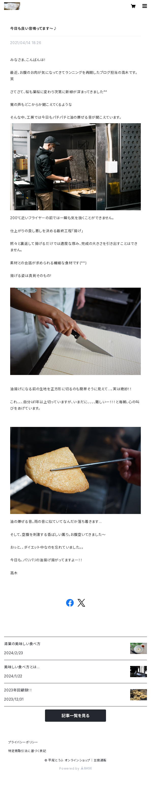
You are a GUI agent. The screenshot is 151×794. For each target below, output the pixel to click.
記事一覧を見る (75, 715)
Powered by (75, 768)
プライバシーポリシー (23, 742)
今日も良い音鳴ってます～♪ (33, 28)
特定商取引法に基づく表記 (27, 751)
